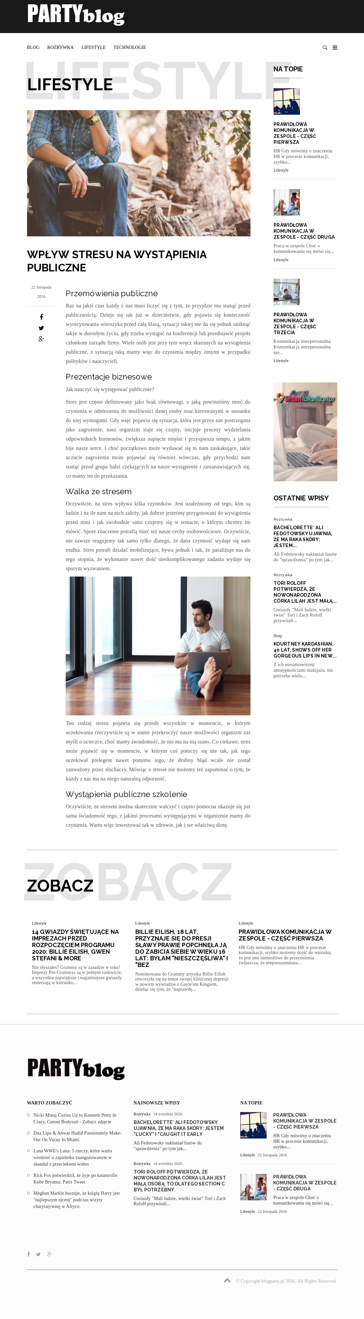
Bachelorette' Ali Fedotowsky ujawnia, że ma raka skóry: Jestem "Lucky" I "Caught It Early (179, 1128)
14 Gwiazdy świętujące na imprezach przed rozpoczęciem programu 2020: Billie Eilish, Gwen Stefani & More (75, 945)
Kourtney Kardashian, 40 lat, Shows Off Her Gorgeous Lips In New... (305, 650)
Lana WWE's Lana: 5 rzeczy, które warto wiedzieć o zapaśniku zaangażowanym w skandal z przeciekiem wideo (73, 1157)
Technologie (130, 47)
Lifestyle (94, 47)
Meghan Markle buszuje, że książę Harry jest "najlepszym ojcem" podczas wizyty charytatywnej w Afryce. (77, 1200)
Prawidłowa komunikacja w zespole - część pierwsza (285, 935)
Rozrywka (60, 47)
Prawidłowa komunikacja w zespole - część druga (304, 231)
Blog (33, 47)
